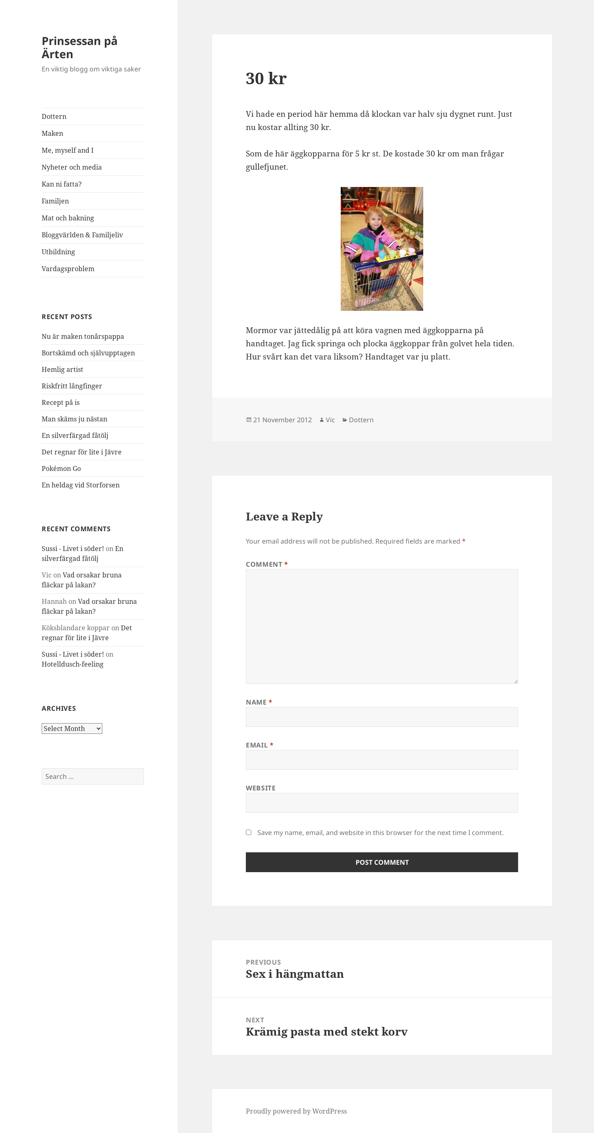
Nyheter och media (72, 167)
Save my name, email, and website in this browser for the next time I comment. (380, 832)
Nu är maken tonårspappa (83, 336)
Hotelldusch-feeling (73, 664)
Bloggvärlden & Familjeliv (82, 234)
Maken (52, 133)
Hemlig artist (62, 369)
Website (261, 787)
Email (259, 745)
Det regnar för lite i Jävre (82, 452)
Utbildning (58, 251)
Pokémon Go (61, 468)
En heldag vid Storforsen (81, 485)
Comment (267, 564)
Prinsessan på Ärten (80, 47)
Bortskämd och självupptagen (88, 352)
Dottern (54, 116)
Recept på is (61, 402)
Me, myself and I (68, 150)
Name (259, 702)
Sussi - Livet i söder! (73, 548)
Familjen (55, 201)
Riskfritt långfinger (72, 385)
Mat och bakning (68, 217)
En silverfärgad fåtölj (75, 435)
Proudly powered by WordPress (296, 1111)
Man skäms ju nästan (74, 418)
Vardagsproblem (68, 268)
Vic (330, 419)
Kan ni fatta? (62, 184)
